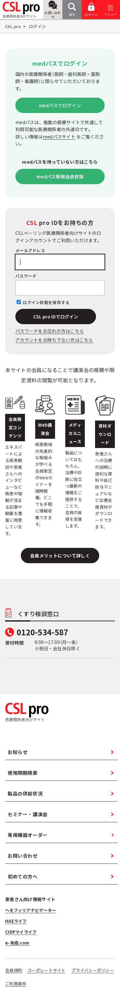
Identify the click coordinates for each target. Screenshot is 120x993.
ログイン (91, 10)
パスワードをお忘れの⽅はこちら (49, 331)
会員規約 (13, 970)
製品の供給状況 (25, 793)
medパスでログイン (60, 105)
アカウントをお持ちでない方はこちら (54, 340)
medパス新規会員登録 (60, 176)
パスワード (25, 276)
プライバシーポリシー (92, 970)
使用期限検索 (23, 772)
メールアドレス (30, 250)
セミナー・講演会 (28, 814)
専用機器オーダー (28, 835)
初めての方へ (23, 876)
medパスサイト (59, 136)
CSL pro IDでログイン (55, 316)
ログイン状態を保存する (46, 302)
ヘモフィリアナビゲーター (30, 910)
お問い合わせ (52, 10)
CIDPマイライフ (21, 932)
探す (72, 10)
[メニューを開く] (110, 10)
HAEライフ (16, 921)
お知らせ (18, 752)
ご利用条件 (15, 984)
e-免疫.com (17, 943)
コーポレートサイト (46, 970)
